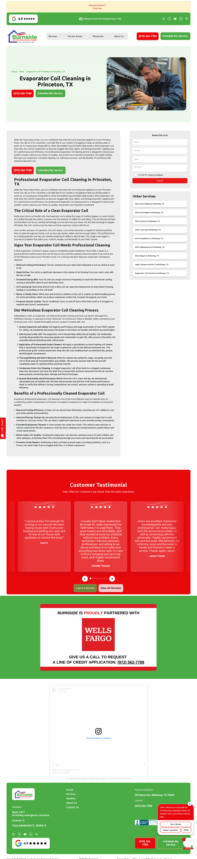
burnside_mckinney (99, 779)
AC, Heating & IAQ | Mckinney (77, 779)
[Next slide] (112, 579)
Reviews (71, 798)
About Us (119, 36)
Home (69, 789)
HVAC (10, 72)
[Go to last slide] (85, 579)
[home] (22, 36)
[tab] (90, 578)
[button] (98, 6)
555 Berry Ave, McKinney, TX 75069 (154, 795)
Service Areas (75, 36)
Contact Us (72, 807)
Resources (98, 36)
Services (52, 36)
